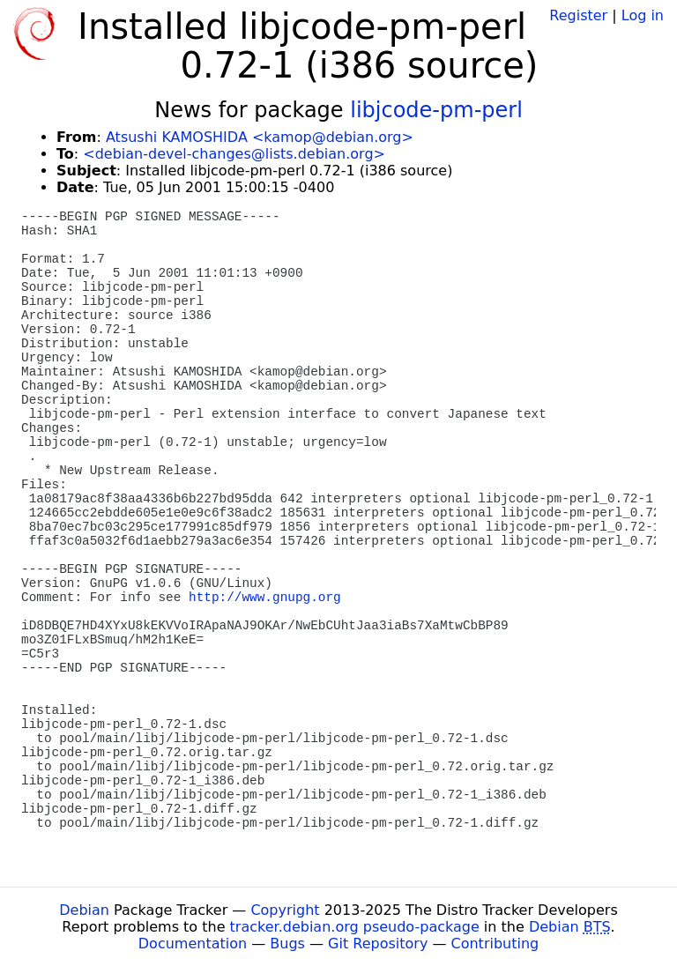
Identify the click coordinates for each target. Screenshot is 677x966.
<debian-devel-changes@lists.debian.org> (234, 153)
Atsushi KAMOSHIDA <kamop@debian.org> (259, 137)
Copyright (284, 910)
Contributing (495, 943)
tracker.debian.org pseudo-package (355, 926)
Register (578, 15)
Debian (84, 910)
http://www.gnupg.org (265, 598)
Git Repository (378, 943)
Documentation (192, 943)
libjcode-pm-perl (436, 110)
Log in (642, 15)
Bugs (287, 943)
